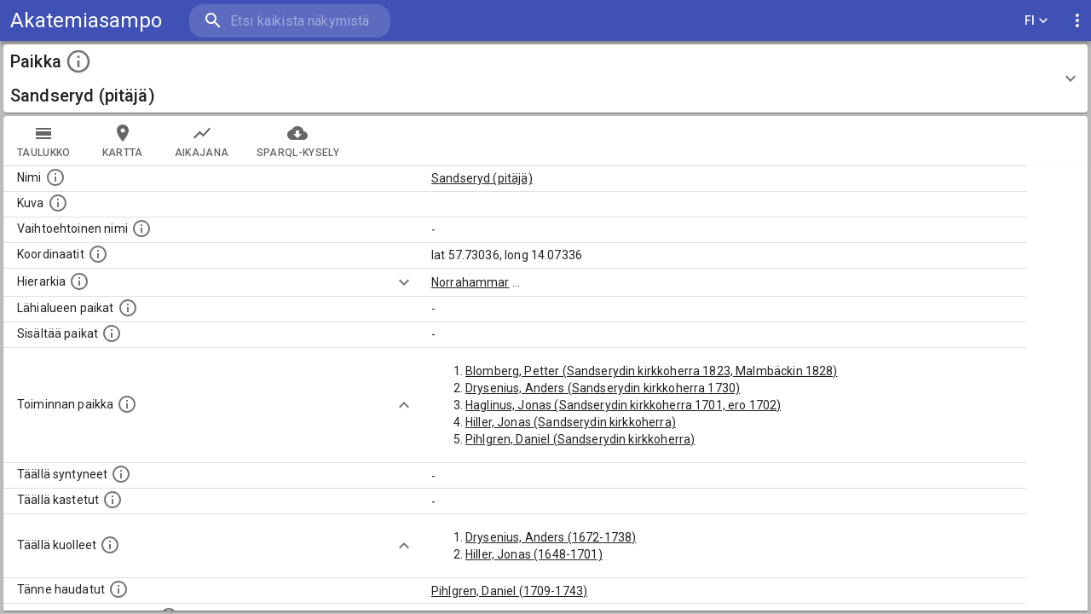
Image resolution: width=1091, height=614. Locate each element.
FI (1036, 21)
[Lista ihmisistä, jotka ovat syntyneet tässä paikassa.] (121, 474)
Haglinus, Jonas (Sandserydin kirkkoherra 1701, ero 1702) (623, 405)
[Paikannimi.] (55, 177)
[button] (545, 78)
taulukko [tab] (43, 140)
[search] (289, 21)
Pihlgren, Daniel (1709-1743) (509, 591)
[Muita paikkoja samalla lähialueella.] (127, 307)
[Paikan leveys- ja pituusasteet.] (98, 254)
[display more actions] (1077, 21)
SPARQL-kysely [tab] (298, 140)
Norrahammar (470, 282)
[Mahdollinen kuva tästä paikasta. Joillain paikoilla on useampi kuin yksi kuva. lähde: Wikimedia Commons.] (58, 203)
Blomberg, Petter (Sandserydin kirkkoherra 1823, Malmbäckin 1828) (651, 371)
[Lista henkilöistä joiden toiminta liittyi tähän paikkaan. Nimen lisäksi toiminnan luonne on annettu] (127, 404)
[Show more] (404, 282)
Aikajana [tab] (202, 140)
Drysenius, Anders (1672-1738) (550, 537)
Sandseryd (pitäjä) (482, 178)
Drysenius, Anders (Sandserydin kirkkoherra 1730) (602, 388)
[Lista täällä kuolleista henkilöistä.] (110, 545)
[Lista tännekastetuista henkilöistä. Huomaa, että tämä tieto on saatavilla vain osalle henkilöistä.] (118, 589)
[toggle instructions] (78, 61)
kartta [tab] (122, 140)
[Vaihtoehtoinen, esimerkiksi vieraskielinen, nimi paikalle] (141, 228)
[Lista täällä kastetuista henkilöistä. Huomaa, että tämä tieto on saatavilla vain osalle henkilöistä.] (112, 499)
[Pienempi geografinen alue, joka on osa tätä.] (111, 333)
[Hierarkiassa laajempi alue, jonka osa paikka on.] (79, 281)
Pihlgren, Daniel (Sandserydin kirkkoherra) (580, 439)
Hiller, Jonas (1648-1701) (534, 554)
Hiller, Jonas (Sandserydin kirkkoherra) (570, 422)
